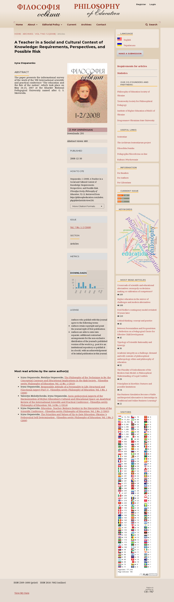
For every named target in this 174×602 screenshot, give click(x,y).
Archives (86, 24)
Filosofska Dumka (125, 148)
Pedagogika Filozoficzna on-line (132, 154)
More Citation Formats (83, 206)
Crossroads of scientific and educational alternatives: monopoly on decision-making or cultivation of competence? (135, 288)
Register (141, 4)
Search (152, 24)
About (32, 24)
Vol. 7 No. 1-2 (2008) (45, 34)
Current (71, 24)
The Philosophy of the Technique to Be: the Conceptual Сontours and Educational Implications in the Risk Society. (66, 379)
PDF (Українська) (82, 130)
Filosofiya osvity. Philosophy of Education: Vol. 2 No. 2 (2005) (77, 411)
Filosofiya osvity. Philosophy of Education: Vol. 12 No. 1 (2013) (64, 382)
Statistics (122, 73)
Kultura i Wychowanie (127, 159)
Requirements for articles (132, 66)
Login (152, 4)
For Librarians (124, 182)
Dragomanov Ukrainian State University (135, 120)
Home (19, 24)
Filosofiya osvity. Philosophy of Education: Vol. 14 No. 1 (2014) (64, 404)
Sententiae (122, 136)
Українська (129, 45)
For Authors (123, 177)
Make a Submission (130, 53)
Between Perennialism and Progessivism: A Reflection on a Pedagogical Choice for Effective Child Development (136, 331)
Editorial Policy (51, 24)
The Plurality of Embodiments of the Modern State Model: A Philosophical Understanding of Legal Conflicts (134, 373)
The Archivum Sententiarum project (134, 142)
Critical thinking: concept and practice (134, 320)
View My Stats (21, 593)
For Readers (123, 173)
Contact (101, 24)
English (127, 40)
